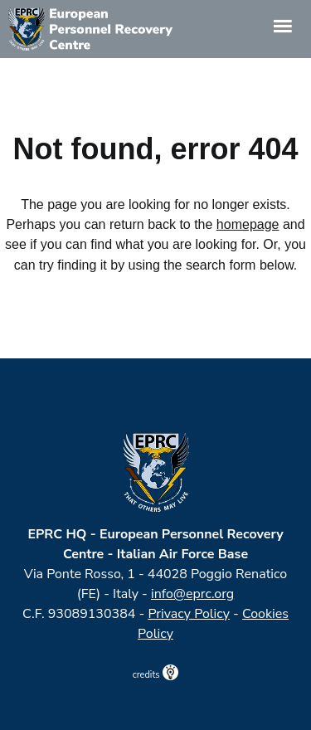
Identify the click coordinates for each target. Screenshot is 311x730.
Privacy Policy (189, 614)
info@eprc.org (192, 594)
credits (156, 675)
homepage (247, 224)
